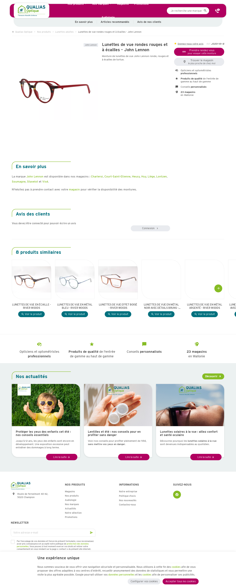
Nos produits (44, 32)
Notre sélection (73, 513)
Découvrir (211, 376)
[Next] (218, 288)
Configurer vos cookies (144, 581)
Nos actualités (31, 376)
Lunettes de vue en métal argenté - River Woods (204, 306)
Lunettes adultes (64, 32)
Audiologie (70, 500)
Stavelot (32, 181)
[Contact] (217, 10)
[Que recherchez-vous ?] (188, 10)
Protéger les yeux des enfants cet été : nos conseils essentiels (43, 433)
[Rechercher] (205, 10)
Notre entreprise (128, 491)
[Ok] (91, 533)
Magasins (70, 491)
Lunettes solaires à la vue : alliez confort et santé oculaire (189, 433)
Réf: (208, 44)
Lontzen (161, 176)
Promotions (71, 517)
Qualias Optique (22, 32)
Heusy (136, 176)
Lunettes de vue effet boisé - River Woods (118, 306)
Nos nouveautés (127, 500)
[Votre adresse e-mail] (53, 533)
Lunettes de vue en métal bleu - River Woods (74, 306)
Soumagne (19, 181)
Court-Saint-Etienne (117, 176)
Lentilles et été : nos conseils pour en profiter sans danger (114, 433)
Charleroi (97, 176)
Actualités (70, 508)
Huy (143, 176)
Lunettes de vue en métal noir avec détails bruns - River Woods (161, 306)
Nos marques (72, 504)
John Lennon (91, 45)
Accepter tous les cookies (181, 581)
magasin (74, 189)
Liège (151, 176)
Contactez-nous (127, 504)
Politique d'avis (127, 496)
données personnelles (122, 574)
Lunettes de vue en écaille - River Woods (31, 306)
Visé (45, 181)
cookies (176, 566)
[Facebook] (177, 495)
